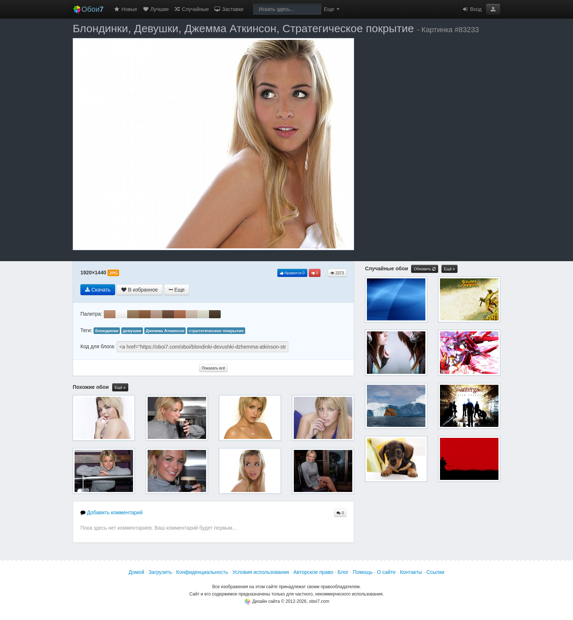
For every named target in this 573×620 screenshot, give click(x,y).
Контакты (411, 572)
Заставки (229, 9)
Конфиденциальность (202, 572)
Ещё (120, 387)
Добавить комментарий (111, 512)
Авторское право (313, 572)
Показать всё (213, 368)
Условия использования (260, 572)
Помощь (363, 572)
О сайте (386, 572)
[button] (493, 9)
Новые (125, 9)
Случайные (191, 9)
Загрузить (160, 572)
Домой (136, 572)
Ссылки (435, 572)
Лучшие (156, 9)
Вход (472, 9)
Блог (343, 572)
